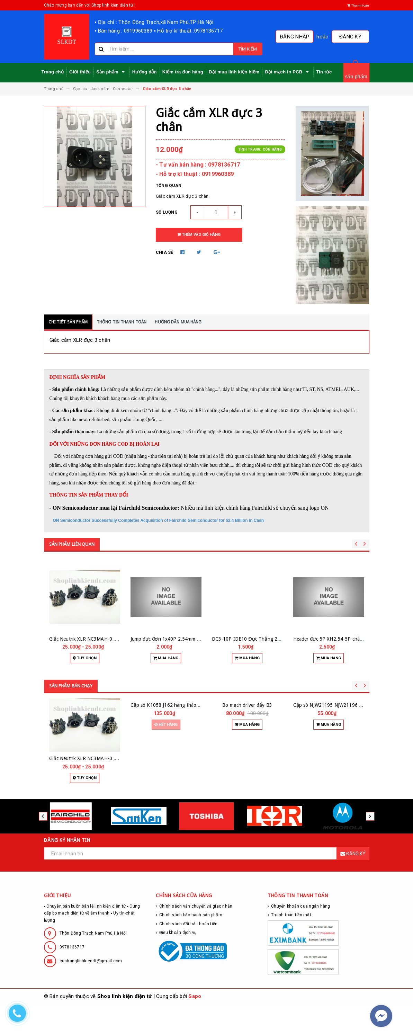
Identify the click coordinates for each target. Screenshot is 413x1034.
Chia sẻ (164, 252)
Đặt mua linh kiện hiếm (234, 71)
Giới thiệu (80, 71)
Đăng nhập (299, 37)
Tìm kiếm (248, 49)
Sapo (194, 1026)
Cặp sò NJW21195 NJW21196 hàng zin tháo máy (346, 788)
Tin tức (324, 71)
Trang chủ (53, 71)
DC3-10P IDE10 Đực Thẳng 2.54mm (252, 639)
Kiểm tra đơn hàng (182, 71)
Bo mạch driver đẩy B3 (247, 788)
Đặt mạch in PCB (288, 72)
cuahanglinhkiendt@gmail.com (91, 990)
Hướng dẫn (144, 71)
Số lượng (167, 212)
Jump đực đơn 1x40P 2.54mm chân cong (175, 639)
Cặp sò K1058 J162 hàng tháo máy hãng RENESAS (186, 788)
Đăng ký (352, 37)
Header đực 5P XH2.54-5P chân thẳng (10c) (341, 639)
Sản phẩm (111, 72)
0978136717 (72, 976)
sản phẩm (356, 76)
